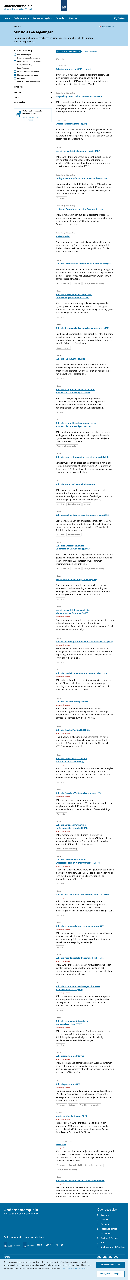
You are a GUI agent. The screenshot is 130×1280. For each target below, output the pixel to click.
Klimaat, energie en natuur (27, 75)
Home (16, 26)
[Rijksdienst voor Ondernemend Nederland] (12, 1245)
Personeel (21, 78)
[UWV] (62, 1245)
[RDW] (49, 1245)
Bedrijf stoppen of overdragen (29, 61)
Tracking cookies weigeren (110, 1274)
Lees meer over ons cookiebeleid (75, 1268)
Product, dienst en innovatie (28, 81)
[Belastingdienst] (28, 1245)
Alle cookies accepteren (110, 1265)
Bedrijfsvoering (23, 68)
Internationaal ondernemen (28, 71)
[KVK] (39, 1245)
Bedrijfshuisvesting (24, 64)
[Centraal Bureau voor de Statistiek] (57, 1245)
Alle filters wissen (90, 51)
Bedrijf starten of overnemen (28, 58)
